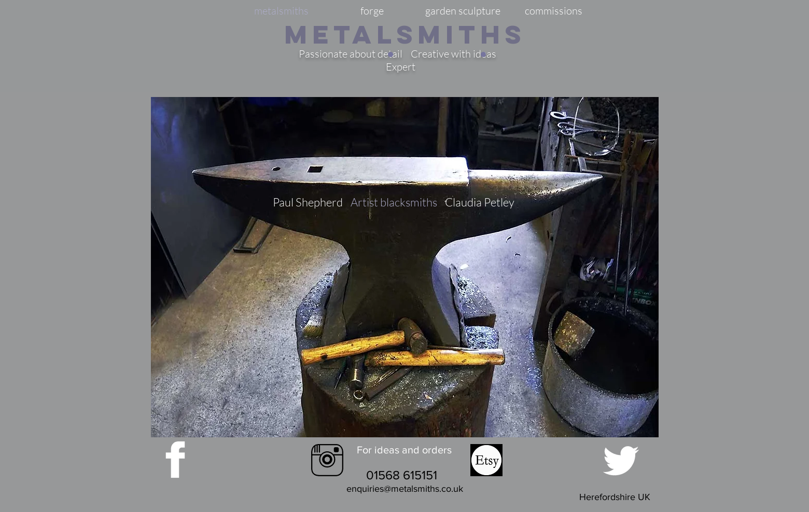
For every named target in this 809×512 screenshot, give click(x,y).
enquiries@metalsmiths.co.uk (404, 488)
